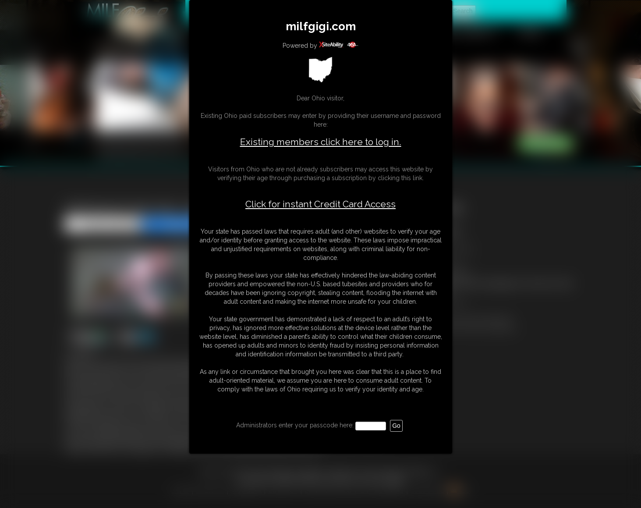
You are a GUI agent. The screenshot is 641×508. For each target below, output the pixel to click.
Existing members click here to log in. (320, 141)
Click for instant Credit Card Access (320, 204)
